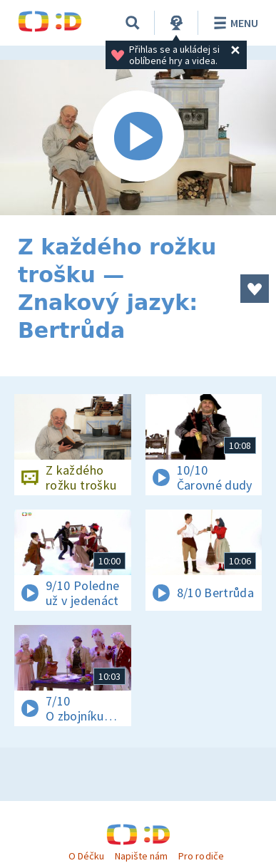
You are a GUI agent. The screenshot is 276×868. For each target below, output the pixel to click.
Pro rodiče (200, 855)
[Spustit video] (138, 137)
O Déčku (86, 855)
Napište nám (141, 855)
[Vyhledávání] (132, 23)
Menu (233, 22)
